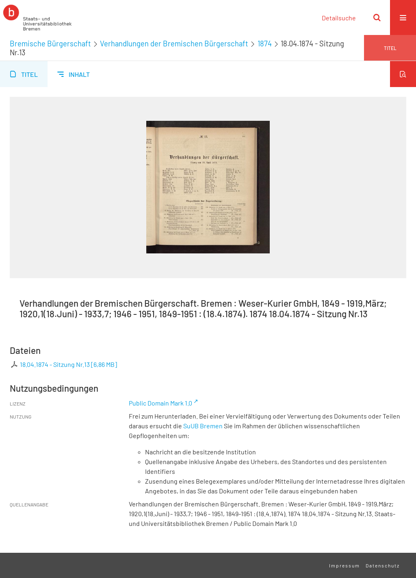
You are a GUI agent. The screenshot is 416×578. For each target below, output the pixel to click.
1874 (265, 43)
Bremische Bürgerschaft (50, 43)
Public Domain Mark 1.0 (160, 403)
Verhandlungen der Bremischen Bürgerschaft (174, 43)
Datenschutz (383, 565)
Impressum (344, 565)
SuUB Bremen (203, 426)
